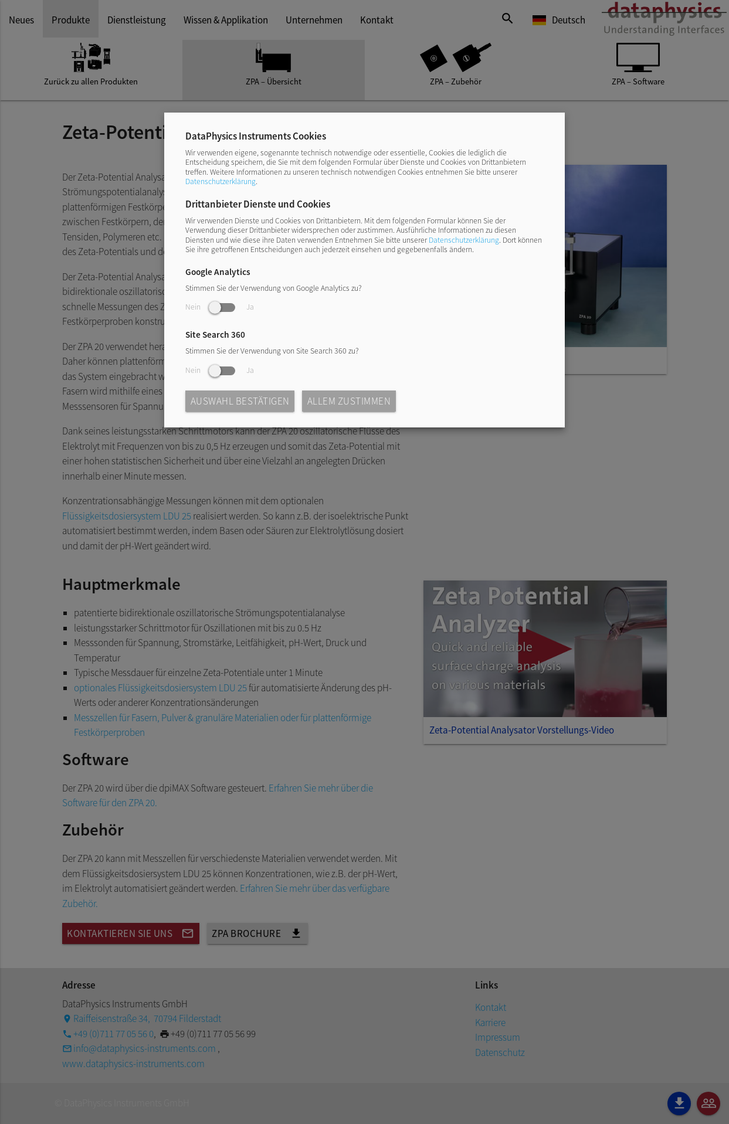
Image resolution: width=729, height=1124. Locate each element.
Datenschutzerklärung (220, 181)
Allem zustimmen (349, 401)
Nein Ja (219, 307)
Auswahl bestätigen (240, 401)
